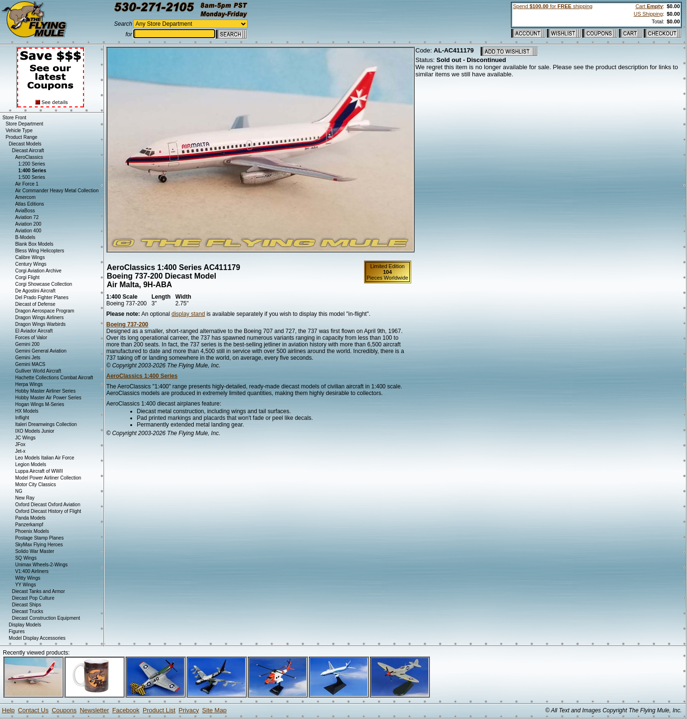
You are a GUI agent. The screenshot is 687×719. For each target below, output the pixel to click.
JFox (20, 444)
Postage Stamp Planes (39, 538)
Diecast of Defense (35, 304)
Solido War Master (34, 551)
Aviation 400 (28, 230)
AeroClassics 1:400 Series (141, 376)
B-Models (25, 237)
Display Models (25, 624)
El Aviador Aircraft (34, 330)
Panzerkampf (29, 524)
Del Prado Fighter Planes (42, 297)
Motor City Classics (35, 484)
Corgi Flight (27, 277)
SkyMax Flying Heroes (39, 544)
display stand (188, 314)
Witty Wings (28, 578)
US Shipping (648, 14)
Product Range (22, 137)
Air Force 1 (27, 184)
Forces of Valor (31, 337)
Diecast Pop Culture (33, 598)
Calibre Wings (30, 257)
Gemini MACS (30, 364)
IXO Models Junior (34, 431)
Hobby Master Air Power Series (48, 397)
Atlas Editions (29, 204)
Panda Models (30, 518)
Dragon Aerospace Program (44, 310)
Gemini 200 (27, 344)
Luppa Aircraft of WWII (39, 471)
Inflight (22, 417)
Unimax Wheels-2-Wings (41, 564)
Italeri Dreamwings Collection (46, 424)
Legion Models (30, 464)
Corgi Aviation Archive (38, 270)
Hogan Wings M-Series (39, 404)
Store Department (24, 123)
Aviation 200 (28, 224)
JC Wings (25, 437)
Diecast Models (25, 143)
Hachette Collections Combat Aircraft (54, 377)
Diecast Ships (26, 604)
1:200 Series (31, 164)
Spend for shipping (553, 6)
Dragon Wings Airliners (39, 317)
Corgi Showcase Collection (44, 284)
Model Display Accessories (37, 638)
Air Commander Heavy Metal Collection (57, 190)
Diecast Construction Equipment (46, 618)
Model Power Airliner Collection (48, 477)
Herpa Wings (29, 384)
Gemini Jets (28, 357)
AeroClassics (29, 157)
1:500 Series (31, 177)
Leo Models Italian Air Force (44, 457)
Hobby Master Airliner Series (45, 391)
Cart (649, 6)
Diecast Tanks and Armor (38, 591)
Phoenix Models (32, 531)
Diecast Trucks (27, 611)
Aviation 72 (27, 217)
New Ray (25, 497)
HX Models (27, 411)
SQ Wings (26, 558)
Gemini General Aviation (41, 351)
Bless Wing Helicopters (39, 250)
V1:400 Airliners (32, 571)
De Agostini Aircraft (35, 290)
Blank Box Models (34, 244)
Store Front (14, 117)
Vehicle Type (19, 130)
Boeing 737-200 (127, 324)
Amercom (25, 197)
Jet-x (20, 451)
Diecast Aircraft (28, 150)
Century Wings (31, 264)
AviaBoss (25, 210)
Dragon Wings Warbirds (40, 324)
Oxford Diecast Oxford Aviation (48, 504)
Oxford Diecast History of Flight (48, 511)
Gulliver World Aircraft (38, 371)
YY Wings (25, 584)
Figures (16, 631)
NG (18, 491)
